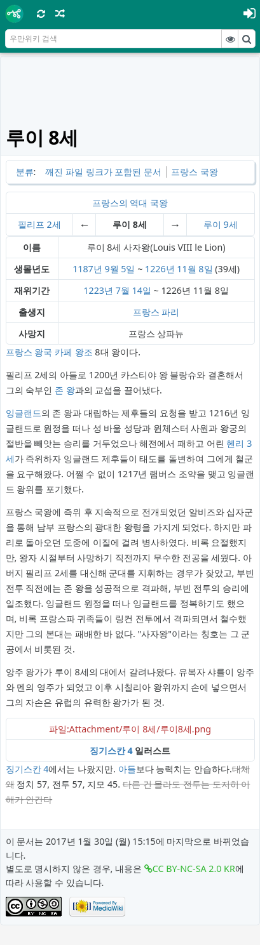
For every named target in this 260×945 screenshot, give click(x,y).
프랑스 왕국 (29, 352)
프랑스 (146, 312)
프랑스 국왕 (194, 172)
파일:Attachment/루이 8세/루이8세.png (130, 729)
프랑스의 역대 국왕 (130, 203)
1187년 (87, 269)
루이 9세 (220, 224)
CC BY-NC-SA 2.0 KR (194, 868)
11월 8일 (194, 269)
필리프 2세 (39, 224)
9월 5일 (119, 269)
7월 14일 (133, 290)
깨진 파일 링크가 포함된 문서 (103, 172)
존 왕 (65, 390)
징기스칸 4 (111, 750)
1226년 (160, 269)
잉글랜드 (23, 413)
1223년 (98, 290)
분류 (25, 172)
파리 (170, 312)
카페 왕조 (74, 352)
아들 (127, 769)
